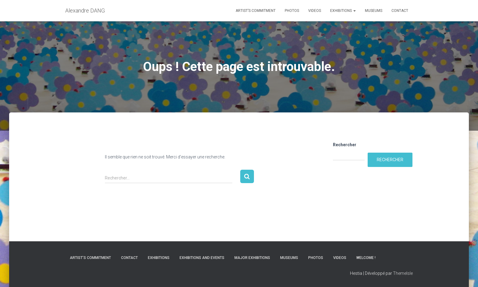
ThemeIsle (403, 273)
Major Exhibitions (252, 258)
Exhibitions (343, 11)
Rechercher (344, 144)
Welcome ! (366, 258)
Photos (292, 11)
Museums (373, 11)
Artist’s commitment (256, 11)
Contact (399, 11)
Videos (314, 11)
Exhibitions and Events (202, 258)
